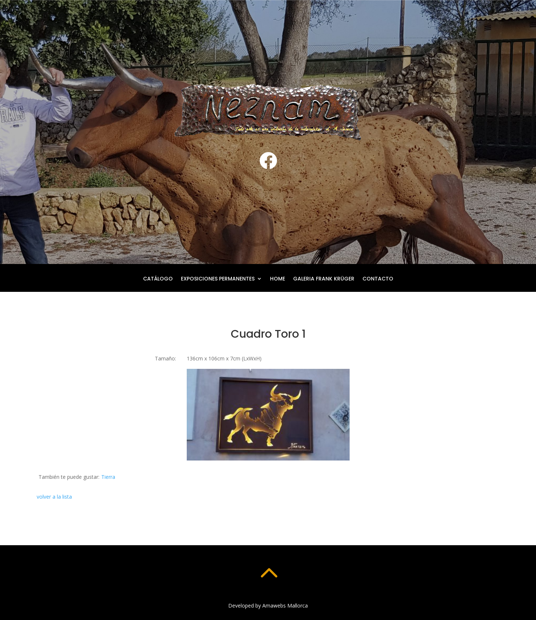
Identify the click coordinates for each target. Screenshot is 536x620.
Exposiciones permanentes (218, 279)
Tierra (108, 476)
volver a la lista (54, 496)
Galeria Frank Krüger (323, 279)
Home (277, 279)
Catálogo (158, 279)
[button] (268, 415)
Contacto (377, 279)
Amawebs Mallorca (285, 605)
